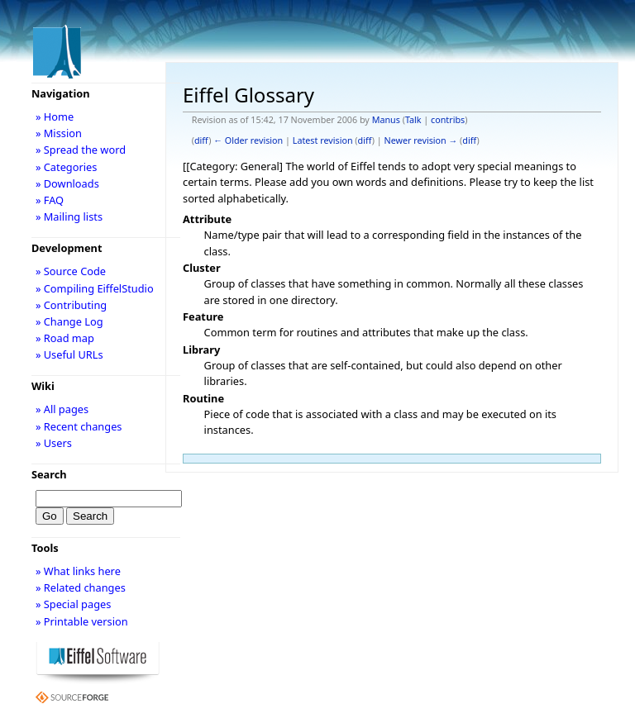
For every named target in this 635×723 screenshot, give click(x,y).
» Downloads (67, 183)
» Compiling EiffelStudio (95, 288)
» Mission (59, 133)
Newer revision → (421, 140)
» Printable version (82, 621)
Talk (413, 120)
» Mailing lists (69, 216)
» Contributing (71, 304)
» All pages (62, 409)
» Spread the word (81, 149)
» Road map (65, 338)
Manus (386, 120)
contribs (448, 120)
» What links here (78, 571)
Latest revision (323, 140)
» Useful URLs (69, 354)
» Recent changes (79, 426)
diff (201, 140)
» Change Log (69, 321)
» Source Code (71, 271)
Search (49, 474)
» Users (54, 442)
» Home (55, 116)
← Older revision (248, 140)
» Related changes (81, 587)
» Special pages (73, 604)
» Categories (67, 166)
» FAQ (50, 200)
